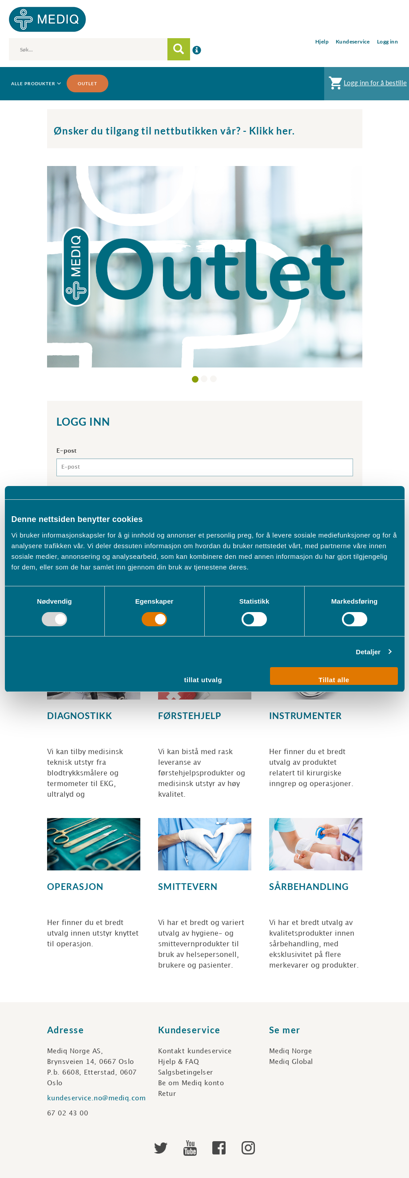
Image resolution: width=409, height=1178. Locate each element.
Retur (167, 1094)
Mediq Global (291, 1062)
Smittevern (188, 886)
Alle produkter (35, 83)
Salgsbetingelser (185, 1073)
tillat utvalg (203, 680)
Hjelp (322, 41)
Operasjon (75, 886)
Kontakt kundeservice (195, 1051)
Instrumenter (305, 715)
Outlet (87, 83)
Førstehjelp (190, 715)
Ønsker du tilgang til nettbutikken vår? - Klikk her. (174, 131)
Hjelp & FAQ (178, 1062)
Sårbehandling (309, 886)
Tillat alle (333, 680)
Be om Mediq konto (191, 1083)
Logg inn (387, 41)
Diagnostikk (79, 715)
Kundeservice (353, 41)
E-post (66, 451)
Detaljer (368, 652)
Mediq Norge (290, 1051)
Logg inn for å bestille (366, 85)
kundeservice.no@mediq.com (96, 1098)
